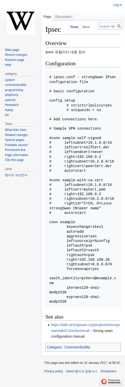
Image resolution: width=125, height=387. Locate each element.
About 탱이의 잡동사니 (81, 371)
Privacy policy (53, 371)
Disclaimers (108, 371)
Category (54, 347)
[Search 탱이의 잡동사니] (110, 26)
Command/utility (77, 347)
